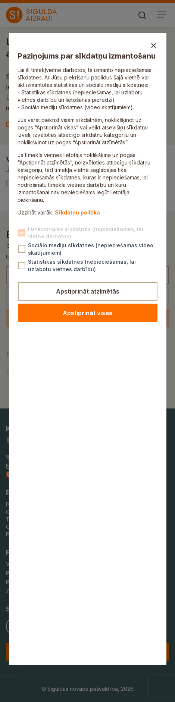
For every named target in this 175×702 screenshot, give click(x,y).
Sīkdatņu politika (77, 212)
